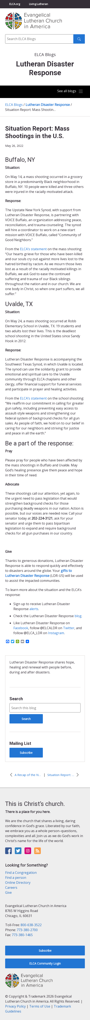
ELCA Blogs (14, 104)
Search (16, 698)
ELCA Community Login (45, 963)
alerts (33, 609)
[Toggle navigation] (70, 91)
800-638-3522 (31, 925)
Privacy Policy (15, 1006)
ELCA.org (14, 4)
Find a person (15, 877)
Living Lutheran (38, 4)
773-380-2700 (27, 930)
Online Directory (17, 882)
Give (8, 892)
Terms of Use (39, 1006)
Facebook (20, 628)
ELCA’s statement (33, 249)
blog (78, 616)
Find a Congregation (21, 872)
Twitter (68, 628)
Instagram (56, 633)
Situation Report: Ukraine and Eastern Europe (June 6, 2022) (60, 775)
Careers (11, 887)
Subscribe (26, 753)
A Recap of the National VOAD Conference (28, 775)
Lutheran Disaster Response (48, 104)
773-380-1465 (22, 935)
